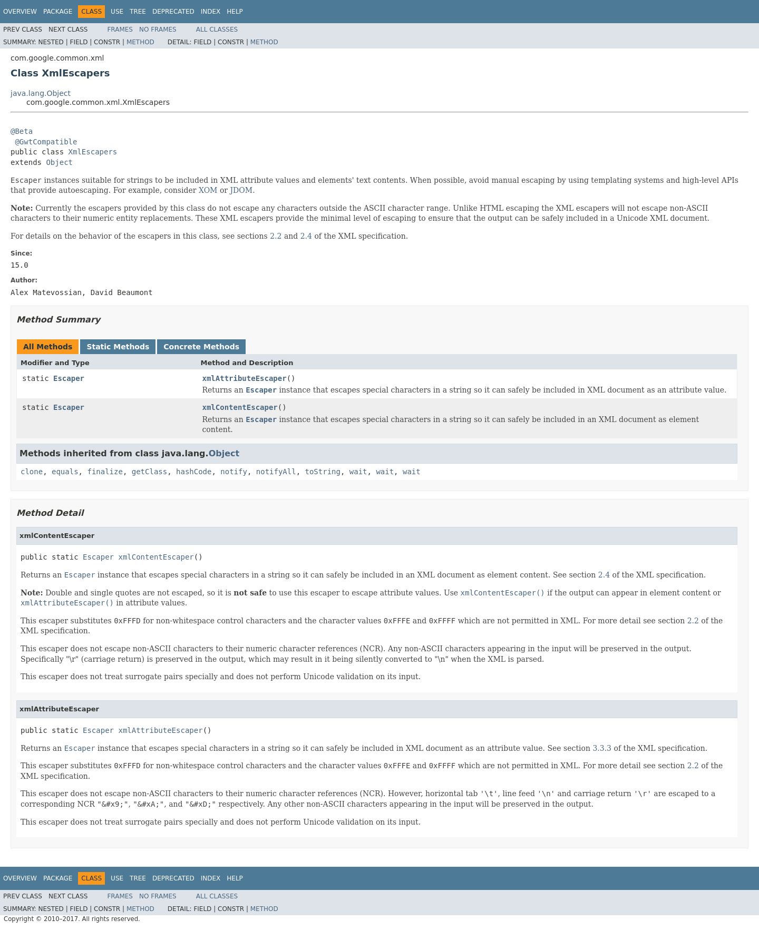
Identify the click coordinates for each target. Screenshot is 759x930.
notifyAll (276, 471)
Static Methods (117, 346)
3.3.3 (601, 748)
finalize (104, 471)
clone (32, 471)
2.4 (306, 236)
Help (235, 11)
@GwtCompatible (46, 142)
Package (57, 11)
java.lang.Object (41, 93)
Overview (20, 11)
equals (65, 471)
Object (59, 162)
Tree (138, 11)
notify (233, 471)
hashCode (193, 471)
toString (322, 471)
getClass (149, 471)
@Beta (22, 131)
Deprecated (173, 11)
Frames (120, 29)
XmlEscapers (93, 152)
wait (358, 471)
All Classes (217, 29)
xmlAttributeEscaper (244, 378)
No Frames (158, 29)
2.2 (275, 236)
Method (140, 42)
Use (117, 11)
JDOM (241, 190)
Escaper (68, 378)
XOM (208, 190)
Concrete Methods (201, 346)
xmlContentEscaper (240, 407)
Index (211, 11)
